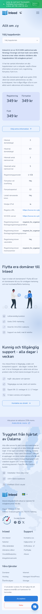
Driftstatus (29, 546)
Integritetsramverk (9, 558)
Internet (26, 572)
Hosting (5, 576)
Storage (26, 580)
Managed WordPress (31, 576)
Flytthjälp (27, 550)
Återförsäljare (7, 580)
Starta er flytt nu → (35, 4)
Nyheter (5, 542)
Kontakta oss (29, 538)
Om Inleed (6, 538)
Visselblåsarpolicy (9, 554)
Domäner (5, 572)
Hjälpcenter (29, 542)
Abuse (26, 554)
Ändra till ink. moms (21, 423)
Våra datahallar (8, 546)
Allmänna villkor (8, 550)
